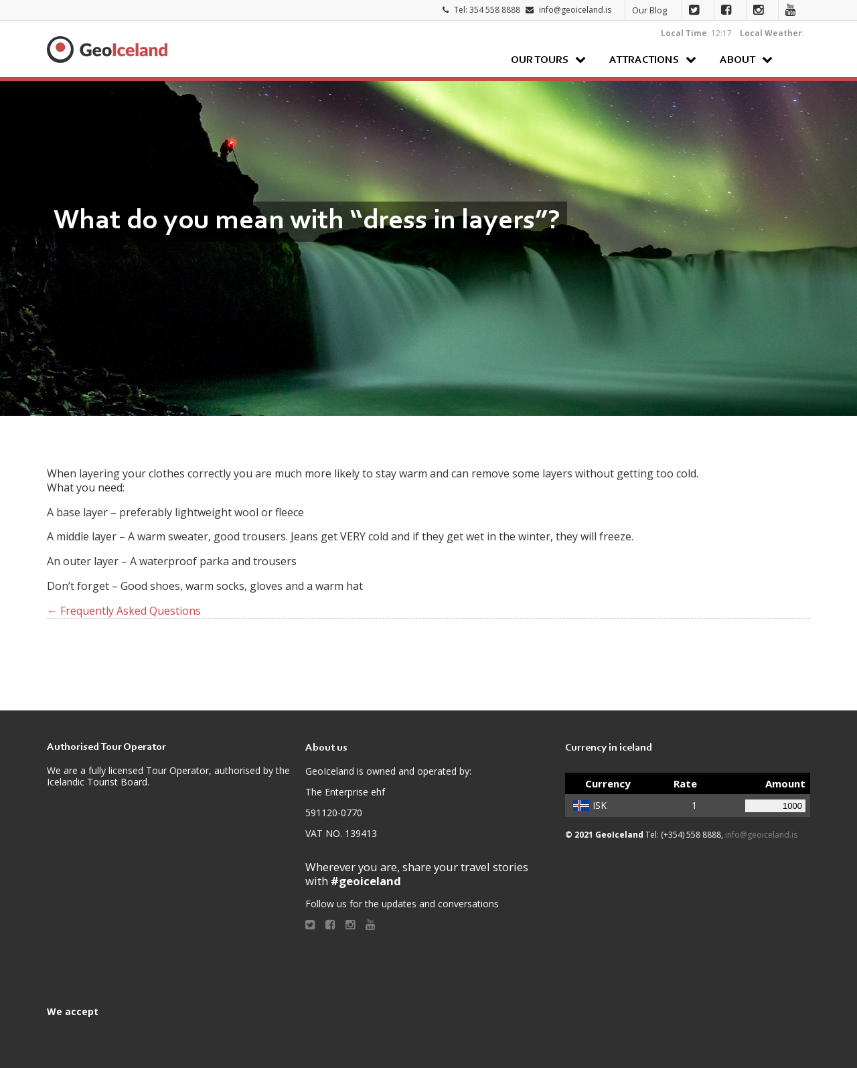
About (737, 60)
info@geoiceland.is (575, 9)
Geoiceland (107, 49)
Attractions (644, 60)
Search (796, 59)
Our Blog (649, 10)
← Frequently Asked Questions (124, 610)
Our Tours (539, 60)
